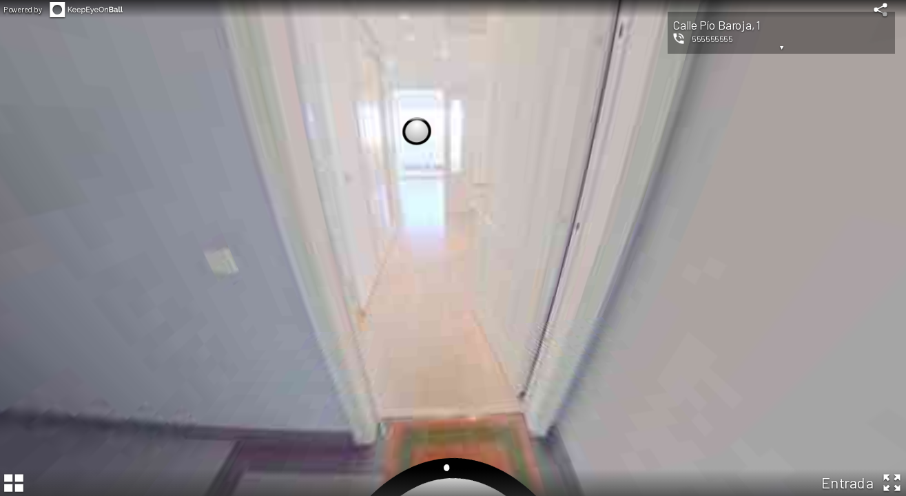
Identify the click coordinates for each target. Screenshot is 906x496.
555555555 (712, 38)
